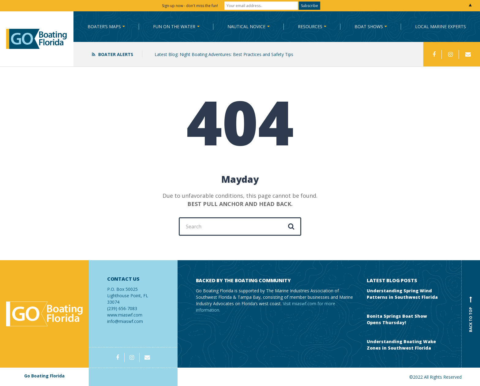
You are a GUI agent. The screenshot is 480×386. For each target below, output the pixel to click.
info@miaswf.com (125, 321)
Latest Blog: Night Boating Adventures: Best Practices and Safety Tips (224, 54)
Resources (310, 26)
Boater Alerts (115, 54)
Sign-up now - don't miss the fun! (190, 5)
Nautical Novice (246, 26)
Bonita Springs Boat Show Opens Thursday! (397, 319)
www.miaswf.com (124, 315)
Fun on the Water (174, 26)
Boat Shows (368, 26)
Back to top (471, 314)
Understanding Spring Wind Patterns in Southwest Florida (402, 294)
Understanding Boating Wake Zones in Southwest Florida (401, 345)
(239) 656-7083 (133, 293)
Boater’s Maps (104, 26)
